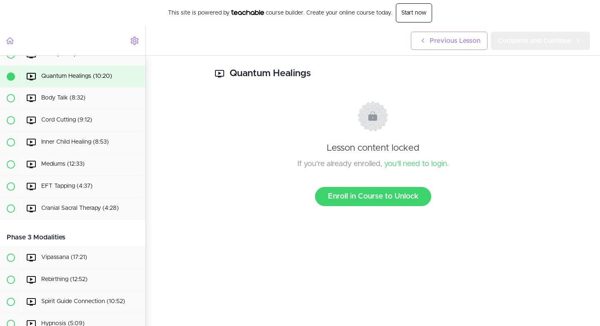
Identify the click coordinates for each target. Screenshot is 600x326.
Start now (414, 13)
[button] (10, 40)
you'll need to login (415, 164)
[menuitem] (135, 40)
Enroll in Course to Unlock (373, 196)
